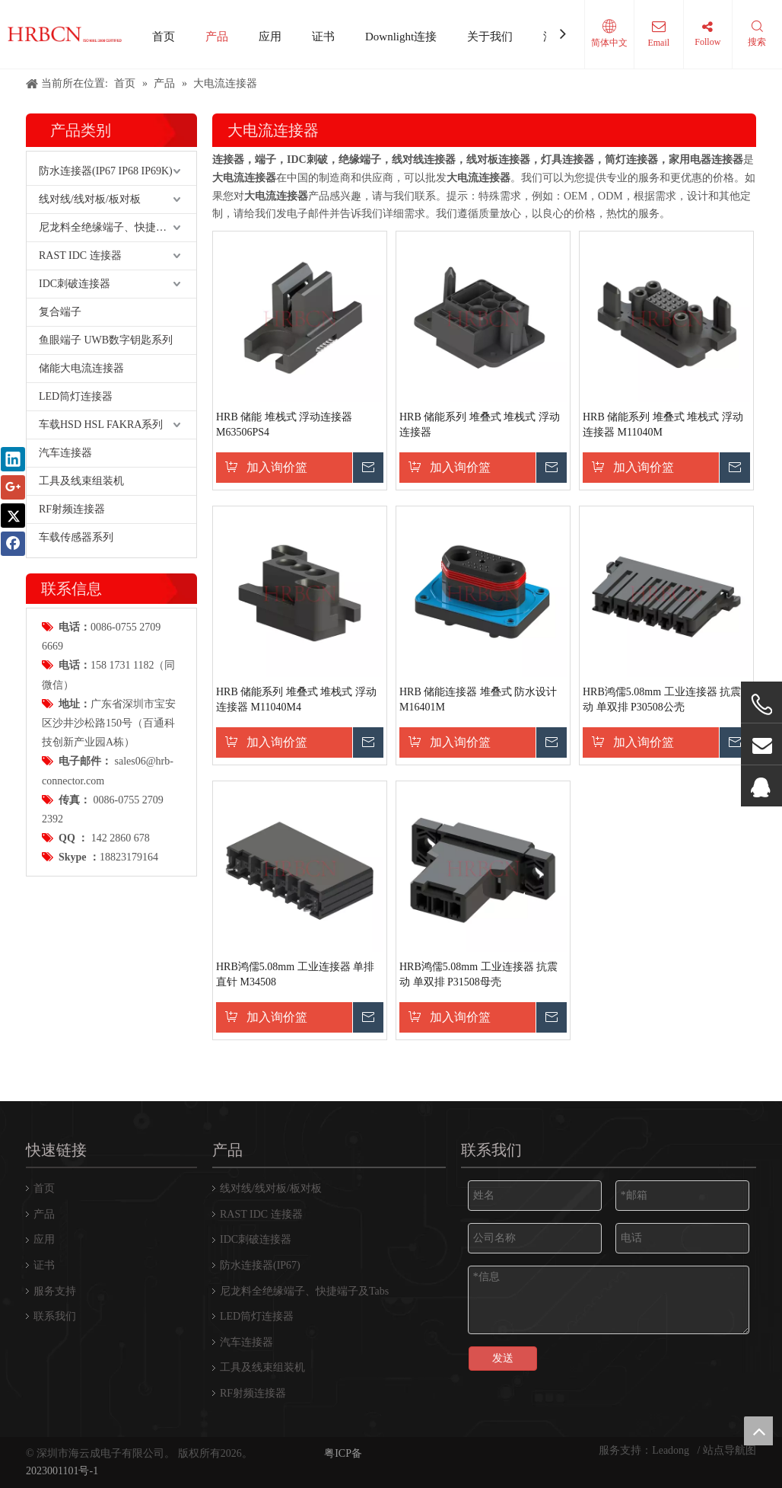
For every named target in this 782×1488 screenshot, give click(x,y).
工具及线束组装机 (81, 481)
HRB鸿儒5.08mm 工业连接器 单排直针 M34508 (295, 974)
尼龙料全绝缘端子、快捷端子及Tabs (117, 227)
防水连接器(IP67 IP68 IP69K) (106, 171)
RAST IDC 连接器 (80, 255)
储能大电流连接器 (81, 368)
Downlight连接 (401, 36)
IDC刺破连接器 (74, 283)
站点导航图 (729, 1450)
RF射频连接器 (72, 509)
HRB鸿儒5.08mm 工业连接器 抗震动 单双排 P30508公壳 (662, 699)
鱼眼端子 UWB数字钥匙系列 (106, 340)
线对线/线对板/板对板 (90, 199)
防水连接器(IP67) (260, 1265)
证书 (323, 36)
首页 (163, 36)
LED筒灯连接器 (76, 396)
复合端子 (60, 312)
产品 (216, 36)
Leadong (671, 1450)
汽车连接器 (65, 452)
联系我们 (54, 1316)
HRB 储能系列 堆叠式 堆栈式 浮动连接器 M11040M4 (296, 699)
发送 (502, 1358)
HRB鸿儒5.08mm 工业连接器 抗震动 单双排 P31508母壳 (478, 974)
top (758, 1430)
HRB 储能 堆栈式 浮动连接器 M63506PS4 (284, 424)
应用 (270, 36)
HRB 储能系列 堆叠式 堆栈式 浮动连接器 (479, 424)
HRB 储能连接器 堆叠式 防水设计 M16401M (478, 699)
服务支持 (54, 1291)
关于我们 (490, 36)
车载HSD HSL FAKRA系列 (101, 424)
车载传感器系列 (76, 537)
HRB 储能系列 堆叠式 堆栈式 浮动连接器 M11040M (663, 424)
